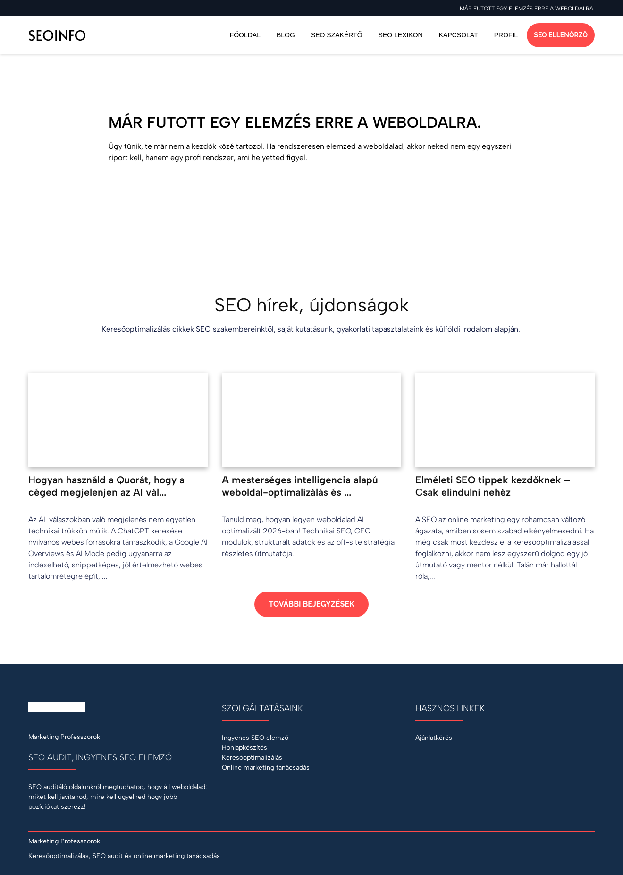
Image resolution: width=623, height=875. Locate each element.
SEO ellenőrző (561, 35)
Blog (286, 35)
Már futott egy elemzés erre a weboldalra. (527, 8)
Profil (506, 35)
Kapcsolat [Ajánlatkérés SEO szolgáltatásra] (458, 35)
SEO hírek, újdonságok (311, 304)
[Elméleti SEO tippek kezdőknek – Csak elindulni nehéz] (505, 477)
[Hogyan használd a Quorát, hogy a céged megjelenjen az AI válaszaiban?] (118, 477)
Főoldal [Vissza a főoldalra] (245, 35)
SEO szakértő (336, 35)
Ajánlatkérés (433, 738)
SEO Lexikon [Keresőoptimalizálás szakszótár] (401, 35)
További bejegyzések (311, 604)
